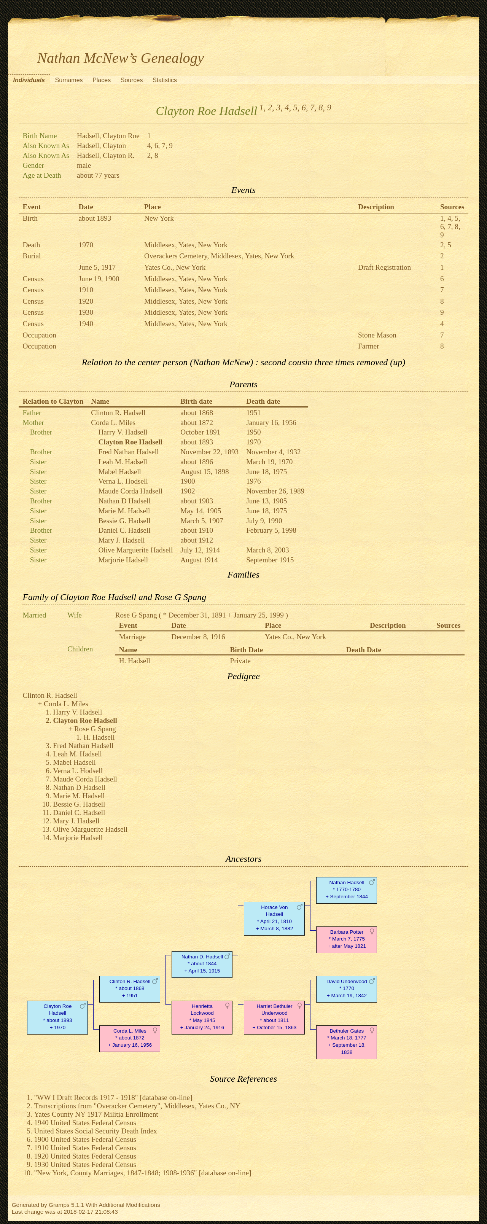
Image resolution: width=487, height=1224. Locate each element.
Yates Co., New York (174, 267)
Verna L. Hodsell (123, 481)
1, (262, 107)
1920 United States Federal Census (85, 1156)
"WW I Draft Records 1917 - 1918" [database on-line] (113, 1097)
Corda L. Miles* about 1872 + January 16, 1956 (130, 1038)
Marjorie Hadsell (123, 560)
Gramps (59, 1205)
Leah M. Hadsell (123, 462)
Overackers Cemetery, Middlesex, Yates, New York (219, 256)
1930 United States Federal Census (85, 1164)
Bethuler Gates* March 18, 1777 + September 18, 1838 (346, 1041)
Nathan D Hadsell (125, 501)
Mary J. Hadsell (122, 540)
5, (296, 107)
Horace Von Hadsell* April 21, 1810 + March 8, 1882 (274, 917)
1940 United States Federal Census (85, 1123)
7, (313, 107)
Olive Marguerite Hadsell (136, 550)
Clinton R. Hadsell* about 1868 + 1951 (130, 989)
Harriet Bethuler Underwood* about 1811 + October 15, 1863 (274, 1016)
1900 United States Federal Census (85, 1139)
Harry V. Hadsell (123, 432)
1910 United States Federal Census (85, 1148)
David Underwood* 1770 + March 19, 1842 (346, 989)
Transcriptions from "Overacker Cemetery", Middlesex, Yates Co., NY (137, 1106)
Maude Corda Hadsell (130, 491)
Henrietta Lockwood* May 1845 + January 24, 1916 (202, 1016)
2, (271, 107)
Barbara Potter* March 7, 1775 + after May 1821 (347, 939)
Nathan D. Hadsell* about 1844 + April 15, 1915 (202, 964)
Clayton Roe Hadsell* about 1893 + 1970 (57, 1016)
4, (288, 107)
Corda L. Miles (113, 423)
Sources (132, 80)
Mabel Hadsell (120, 472)
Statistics (165, 80)
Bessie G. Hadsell (125, 521)
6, (305, 107)
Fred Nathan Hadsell (129, 452)
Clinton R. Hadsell (118, 413)
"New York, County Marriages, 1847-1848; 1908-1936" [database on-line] (142, 1173)
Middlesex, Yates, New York (186, 245)
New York (159, 218)
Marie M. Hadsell (124, 511)
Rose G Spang (136, 615)
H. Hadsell (134, 661)
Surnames (69, 80)
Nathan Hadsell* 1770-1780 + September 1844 (347, 890)
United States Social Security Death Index (95, 1131)
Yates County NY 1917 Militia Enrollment (96, 1114)
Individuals (29, 80)
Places (101, 80)
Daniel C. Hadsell (125, 530)
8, (321, 107)
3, (279, 107)
